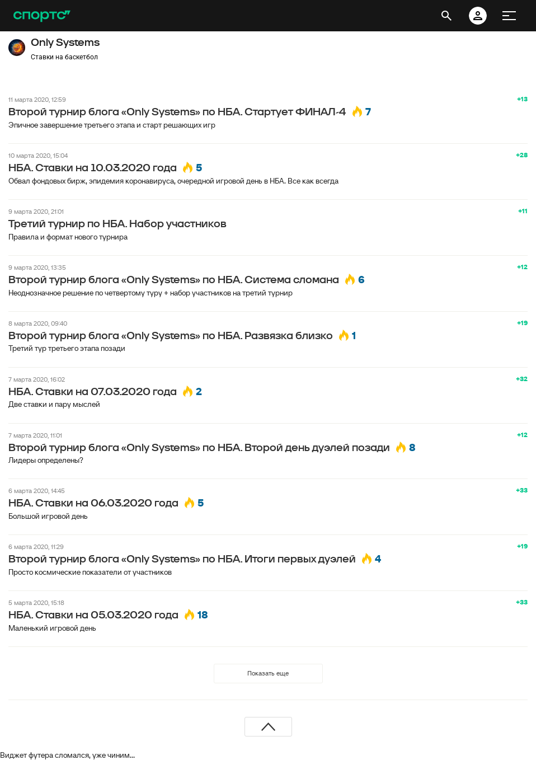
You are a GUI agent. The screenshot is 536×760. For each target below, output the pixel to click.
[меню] (509, 15)
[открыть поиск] (446, 15)
